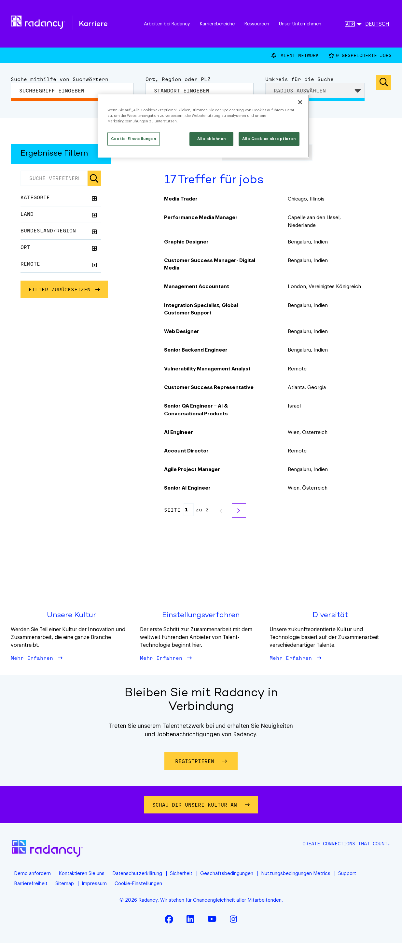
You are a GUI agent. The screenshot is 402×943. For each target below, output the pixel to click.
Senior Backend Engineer (196, 350)
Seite (172, 509)
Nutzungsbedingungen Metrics (295, 873)
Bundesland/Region (48, 230)
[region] (203, 126)
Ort (25, 247)
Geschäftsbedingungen (226, 873)
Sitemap (64, 883)
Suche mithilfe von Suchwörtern (59, 79)
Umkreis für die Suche (299, 79)
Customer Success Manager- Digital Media (209, 264)
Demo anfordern (32, 873)
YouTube (212, 919)
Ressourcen (256, 23)
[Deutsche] (367, 25)
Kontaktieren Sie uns (81, 873)
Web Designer (181, 331)
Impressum (94, 883)
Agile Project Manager (192, 469)
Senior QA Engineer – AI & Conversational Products (196, 409)
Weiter (239, 510)
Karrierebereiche (217, 23)
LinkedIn (190, 919)
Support (347, 873)
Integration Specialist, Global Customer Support (201, 309)
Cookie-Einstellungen (138, 883)
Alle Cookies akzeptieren (269, 139)
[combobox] (200, 90)
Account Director (186, 450)
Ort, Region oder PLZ (178, 79)
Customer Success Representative (209, 387)
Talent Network (298, 55)
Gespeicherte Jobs (364, 55)
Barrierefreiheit (31, 883)
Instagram (233, 919)
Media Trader (181, 198)
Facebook (169, 919)
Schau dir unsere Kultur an (196, 804)
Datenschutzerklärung (137, 873)
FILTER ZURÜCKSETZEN (59, 289)
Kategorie (35, 197)
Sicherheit (181, 873)
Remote (30, 263)
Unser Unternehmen (300, 23)
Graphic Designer (186, 241)
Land (27, 213)
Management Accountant (196, 286)
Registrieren (206, 761)
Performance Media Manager (201, 217)
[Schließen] (300, 102)
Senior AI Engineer (187, 488)
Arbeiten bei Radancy (167, 23)
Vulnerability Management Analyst (207, 368)
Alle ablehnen (211, 139)
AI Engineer (178, 432)
